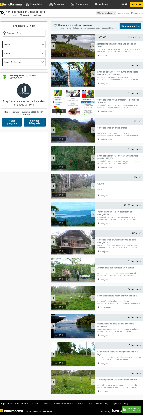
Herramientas (101, 4)
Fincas (24, 44)
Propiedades (36, 4)
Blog (126, 403)
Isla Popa (103, 55)
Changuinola (105, 83)
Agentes (117, 403)
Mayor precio (137, 13)
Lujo (107, 403)
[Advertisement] (24, 152)
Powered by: (105, 412)
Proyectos (59, 4)
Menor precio (123, 13)
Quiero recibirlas (130, 26)
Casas (35, 403)
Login (28, 412)
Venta (24, 53)
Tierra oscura (105, 307)
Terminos (37, 412)
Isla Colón (104, 391)
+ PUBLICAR (136, 4)
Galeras (79, 403)
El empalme (105, 251)
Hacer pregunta (12, 122)
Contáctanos (82, 4)
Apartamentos (22, 403)
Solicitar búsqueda (34, 122)
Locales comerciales (63, 403)
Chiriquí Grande (106, 111)
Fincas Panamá (12, 15)
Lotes (89, 403)
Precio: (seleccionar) (24, 62)
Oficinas (46, 403)
